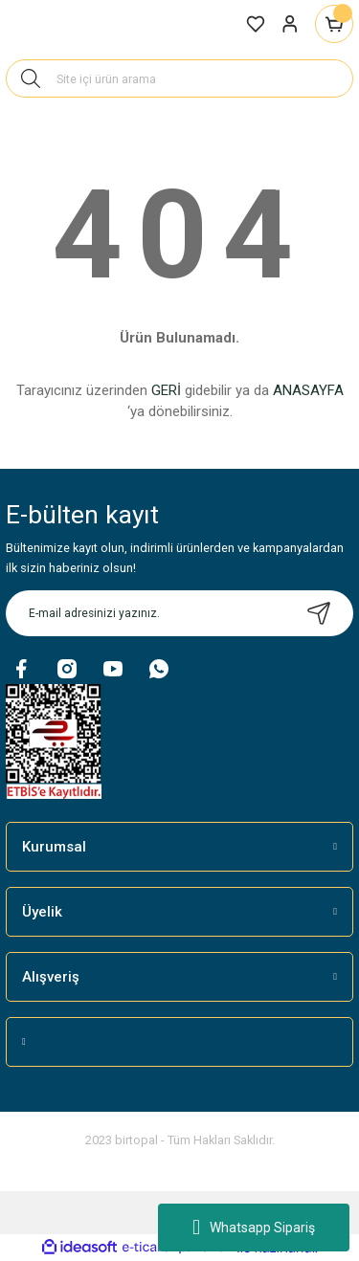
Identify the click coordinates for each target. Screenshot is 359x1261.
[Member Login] (290, 24)
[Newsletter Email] (179, 613)
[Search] (179, 78)
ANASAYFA (308, 390)
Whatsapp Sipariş (253, 1227)
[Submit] (318, 613)
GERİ (166, 390)
